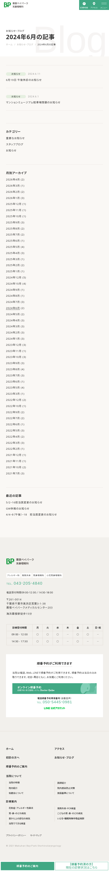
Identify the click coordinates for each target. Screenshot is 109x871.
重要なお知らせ (15, 138)
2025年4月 (13, 253)
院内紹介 (13, 788)
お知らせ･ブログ (64, 757)
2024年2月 (13, 332)
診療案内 (11, 801)
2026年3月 (13, 185)
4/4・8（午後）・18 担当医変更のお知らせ (31, 514)
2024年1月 (13, 338)
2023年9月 (13, 363)
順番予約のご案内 (16, 766)
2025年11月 (14, 210)
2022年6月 (13, 424)
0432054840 (28, 583)
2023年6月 (13, 381)
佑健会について (16, 793)
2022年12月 (14, 400)
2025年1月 (13, 271)
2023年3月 (13, 393)
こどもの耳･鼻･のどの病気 (70, 813)
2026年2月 (13, 192)
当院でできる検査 (17, 823)
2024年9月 (13, 290)
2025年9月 (13, 222)
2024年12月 (14, 277)
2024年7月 (13, 302)
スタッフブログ (14, 144)
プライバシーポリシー (16, 835)
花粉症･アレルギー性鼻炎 (21, 807)
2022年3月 (13, 443)
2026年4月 (13, 179)
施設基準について (65, 793)
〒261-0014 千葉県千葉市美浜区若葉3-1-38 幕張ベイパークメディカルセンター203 (29, 603)
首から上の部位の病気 (19, 818)
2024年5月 (13, 314)
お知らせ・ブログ (25, 44)
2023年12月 (14, 345)
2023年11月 (14, 351)
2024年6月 (13, 308)
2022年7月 (13, 418)
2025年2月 (13, 265)
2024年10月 (14, 283)
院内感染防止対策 (66, 788)
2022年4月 (13, 436)
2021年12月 (14, 455)
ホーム (9, 44)
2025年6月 (13, 240)
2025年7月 (13, 234)
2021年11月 (14, 461)
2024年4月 (13, 320)
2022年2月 (13, 449)
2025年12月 (14, 204)
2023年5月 (13, 387)
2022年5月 (13, 430)
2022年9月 (13, 412)
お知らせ (11, 150)
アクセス (60, 749)
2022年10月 (14, 406)
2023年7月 (13, 375)
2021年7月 (13, 473)
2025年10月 (14, 216)
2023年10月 (14, 357)
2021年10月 (14, 467)
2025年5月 (13, 247)
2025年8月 (13, 228)
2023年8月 (13, 369)
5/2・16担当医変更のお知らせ (24, 502)
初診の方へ (13, 757)
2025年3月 (13, 259)
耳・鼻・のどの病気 (17, 813)
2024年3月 (13, 326)
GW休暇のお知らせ (17, 508)
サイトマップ (35, 835)
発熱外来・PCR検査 (66, 808)
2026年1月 (13, 198)
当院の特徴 (14, 782)
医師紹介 (61, 782)
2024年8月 (13, 295)
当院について (14, 776)
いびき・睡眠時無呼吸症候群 (70, 818)
